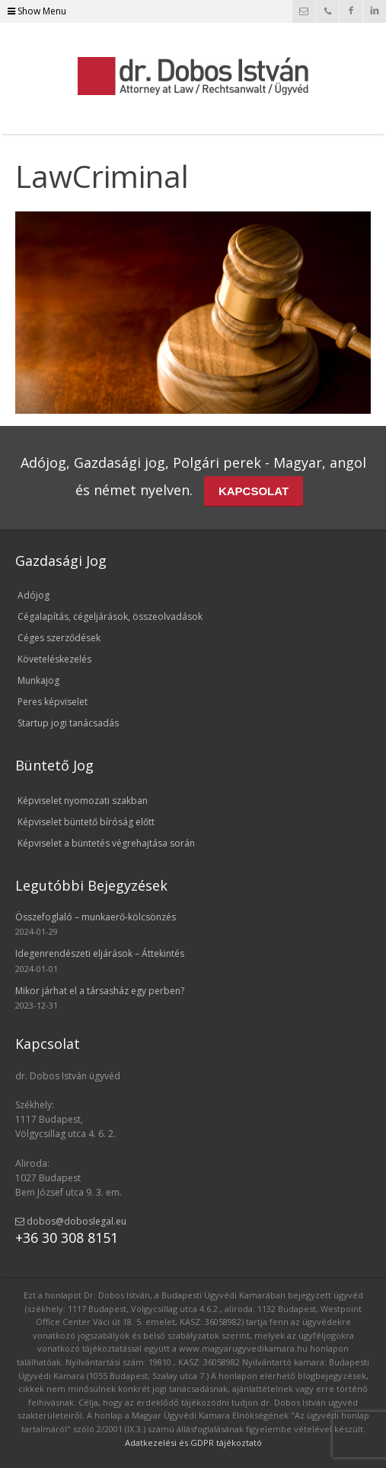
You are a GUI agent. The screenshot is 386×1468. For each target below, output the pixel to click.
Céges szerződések (59, 637)
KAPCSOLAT (254, 491)
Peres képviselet (53, 701)
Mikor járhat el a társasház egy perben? (99, 990)
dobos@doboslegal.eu (70, 1221)
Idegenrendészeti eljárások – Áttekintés (99, 953)
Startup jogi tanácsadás (68, 723)
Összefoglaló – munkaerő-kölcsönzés (95, 916)
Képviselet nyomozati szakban (83, 800)
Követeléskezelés (54, 659)
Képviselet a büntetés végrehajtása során (106, 843)
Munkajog (38, 680)
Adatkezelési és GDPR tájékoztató (193, 1442)
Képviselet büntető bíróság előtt (86, 821)
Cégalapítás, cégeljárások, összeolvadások (110, 616)
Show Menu (37, 11)
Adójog (33, 595)
